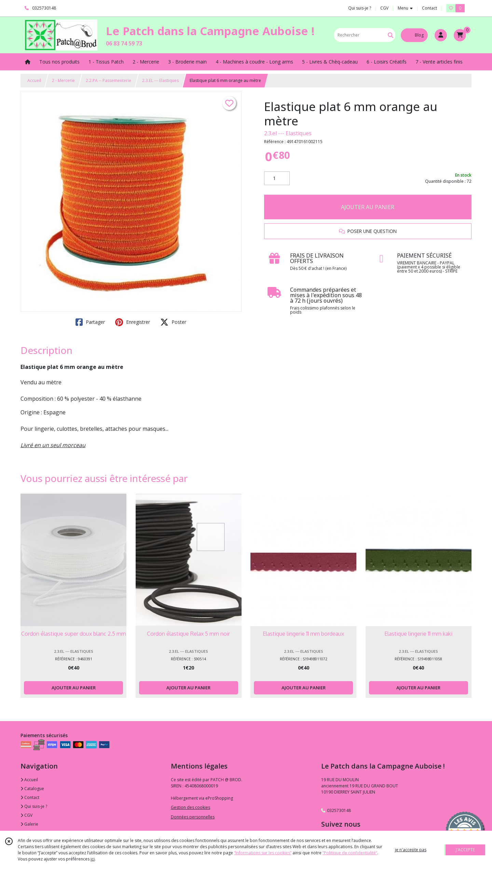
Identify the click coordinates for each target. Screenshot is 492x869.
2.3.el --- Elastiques (288, 133)
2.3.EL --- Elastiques (160, 80)
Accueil (34, 80)
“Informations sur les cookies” (262, 853)
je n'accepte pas (410, 850)
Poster (173, 322)
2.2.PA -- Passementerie (108, 80)
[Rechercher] (390, 35)
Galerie (29, 824)
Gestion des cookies (190, 807)
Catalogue (32, 788)
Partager (90, 322)
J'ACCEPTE (465, 850)
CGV (26, 815)
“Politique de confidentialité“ (350, 853)
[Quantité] (277, 178)
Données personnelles (193, 817)
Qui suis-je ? (33, 806)
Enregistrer (132, 322)
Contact (429, 8)
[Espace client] (440, 35)
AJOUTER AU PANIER (367, 207)
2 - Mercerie (63, 80)
